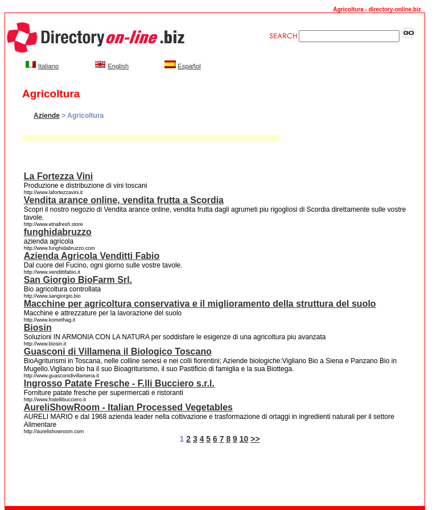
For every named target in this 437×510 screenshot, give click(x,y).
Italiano (48, 66)
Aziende (47, 116)
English (118, 66)
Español (189, 66)
